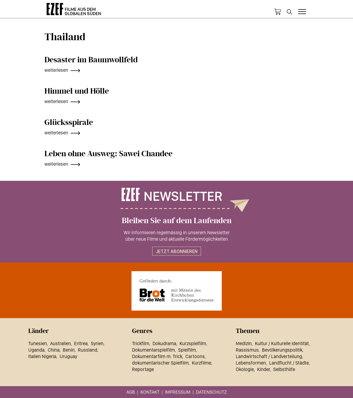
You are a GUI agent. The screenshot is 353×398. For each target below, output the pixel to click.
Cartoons (195, 356)
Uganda (36, 350)
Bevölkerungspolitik (282, 350)
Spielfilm (187, 350)
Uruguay (68, 356)
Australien (60, 343)
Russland (87, 350)
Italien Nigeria (42, 356)
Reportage (143, 369)
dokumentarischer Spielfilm (160, 363)
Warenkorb (277, 12)
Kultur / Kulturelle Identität (282, 343)
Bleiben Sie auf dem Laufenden (176, 221)
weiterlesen (56, 70)
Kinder (263, 369)
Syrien (97, 343)
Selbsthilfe (284, 369)
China (54, 350)
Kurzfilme (201, 363)
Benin (69, 350)
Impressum (178, 392)
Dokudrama (164, 343)
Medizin (244, 343)
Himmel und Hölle (76, 91)
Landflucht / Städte (289, 363)
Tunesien (37, 343)
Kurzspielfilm (192, 343)
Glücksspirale (68, 122)
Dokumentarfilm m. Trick (157, 356)
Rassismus (247, 350)
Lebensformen (251, 363)
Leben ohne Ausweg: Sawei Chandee (108, 154)
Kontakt (150, 392)
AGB (130, 392)
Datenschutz (211, 392)
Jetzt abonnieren (177, 251)
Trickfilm (140, 343)
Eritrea (81, 343)
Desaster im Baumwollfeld (91, 60)
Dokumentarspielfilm (153, 350)
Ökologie (245, 369)
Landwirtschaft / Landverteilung (269, 356)
